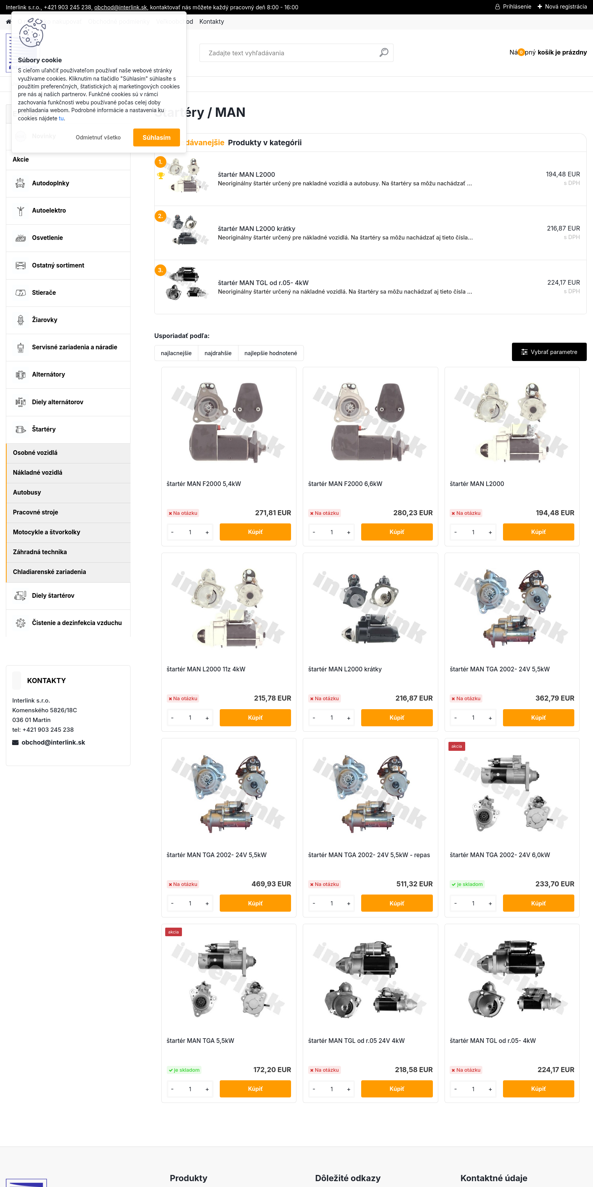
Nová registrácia (566, 6)
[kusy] (179, 532)
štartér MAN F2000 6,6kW (308, 484)
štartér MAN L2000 (406, 484)
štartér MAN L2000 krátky (199, 669)
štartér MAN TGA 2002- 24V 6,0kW (203, 858)
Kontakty (211, 21)
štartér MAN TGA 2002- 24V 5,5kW (311, 673)
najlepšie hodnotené (271, 353)
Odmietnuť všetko (98, 137)
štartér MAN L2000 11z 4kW (526, 484)
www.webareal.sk (325, 1178)
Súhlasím (157, 137)
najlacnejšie (176, 353)
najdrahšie (218, 353)
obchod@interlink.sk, (121, 7)
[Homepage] (8, 22)
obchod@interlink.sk (53, 742)
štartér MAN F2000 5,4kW (200, 484)
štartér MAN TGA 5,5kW (305, 855)
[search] (383, 55)
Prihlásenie (517, 6)
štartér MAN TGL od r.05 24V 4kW (420, 858)
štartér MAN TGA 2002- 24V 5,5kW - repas (527, 673)
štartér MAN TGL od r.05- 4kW (530, 855)
